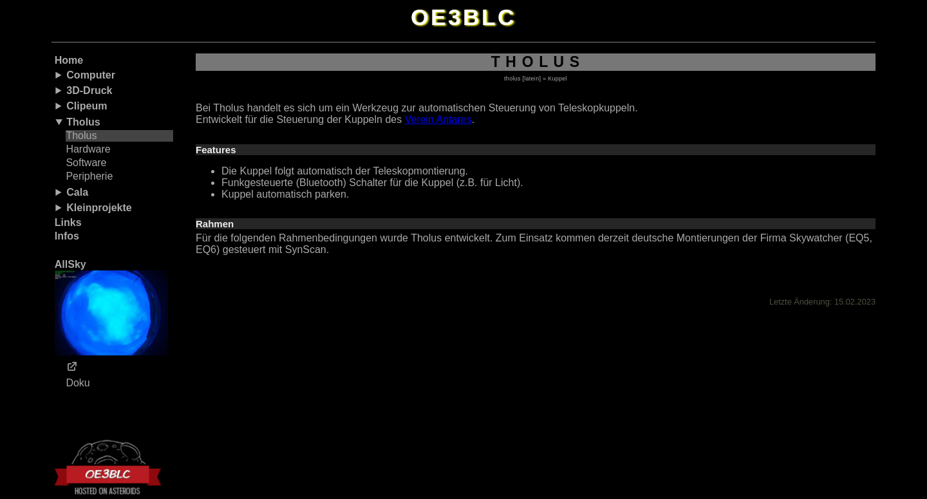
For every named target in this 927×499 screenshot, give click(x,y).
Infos (67, 236)
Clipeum (86, 105)
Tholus (83, 122)
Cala (77, 192)
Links (68, 222)
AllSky (111, 307)
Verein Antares (438, 119)
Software (86, 162)
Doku (77, 382)
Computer (90, 75)
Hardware (88, 149)
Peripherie (89, 176)
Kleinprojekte (98, 207)
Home (69, 60)
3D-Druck (89, 90)
